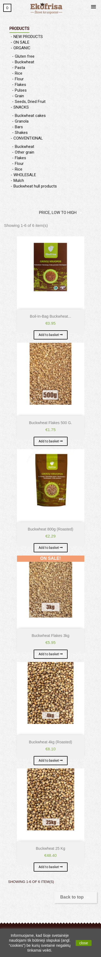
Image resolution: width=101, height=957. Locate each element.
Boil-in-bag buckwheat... (50, 316)
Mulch (18, 180)
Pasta (20, 67)
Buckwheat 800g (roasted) (50, 529)
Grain (19, 95)
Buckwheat (24, 62)
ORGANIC (21, 48)
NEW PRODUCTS (28, 36)
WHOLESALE (24, 174)
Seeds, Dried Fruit (30, 101)
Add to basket (49, 335)
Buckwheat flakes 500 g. (50, 423)
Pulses (21, 90)
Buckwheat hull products (35, 186)
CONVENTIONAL (28, 138)
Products (19, 28)
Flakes (20, 84)
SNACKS (21, 107)
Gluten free (24, 56)
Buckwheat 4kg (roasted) (50, 742)
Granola (22, 121)
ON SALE (21, 42)
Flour (19, 79)
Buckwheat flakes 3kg (50, 635)
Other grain (24, 152)
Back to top (75, 897)
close (83, 943)
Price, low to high (61, 213)
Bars (19, 126)
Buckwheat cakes (30, 115)
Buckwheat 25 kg (50, 848)
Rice (18, 73)
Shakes (21, 132)
